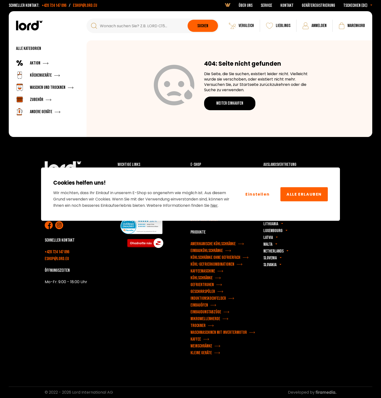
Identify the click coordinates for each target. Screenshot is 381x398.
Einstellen (257, 194)
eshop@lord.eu (85, 5)
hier (214, 205)
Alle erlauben (304, 194)
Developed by (312, 392)
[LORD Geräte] (29, 25)
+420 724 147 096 (54, 5)
